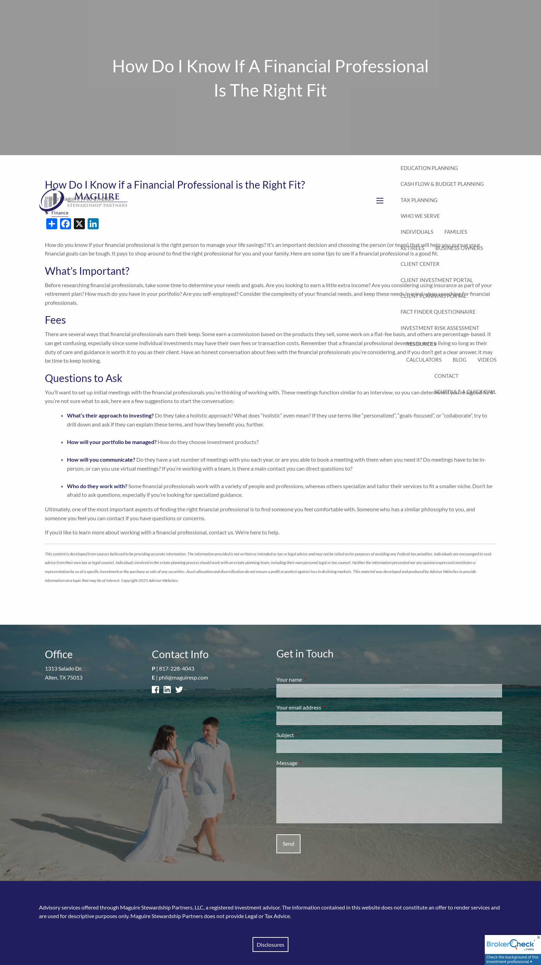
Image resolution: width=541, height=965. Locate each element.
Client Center (420, 264)
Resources (421, 344)
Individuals (417, 232)
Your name (314, 679)
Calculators (424, 359)
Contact (446, 376)
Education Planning (429, 168)
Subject (310, 735)
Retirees (412, 248)
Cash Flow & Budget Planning (442, 184)
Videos (487, 359)
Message (311, 763)
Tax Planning (419, 200)
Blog (459, 359)
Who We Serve (420, 216)
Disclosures (270, 944)
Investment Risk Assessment (440, 328)
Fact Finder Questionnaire (438, 312)
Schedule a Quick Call (465, 392)
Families (455, 232)
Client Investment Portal (437, 280)
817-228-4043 (176, 668)
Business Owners (459, 248)
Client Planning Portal (433, 296)
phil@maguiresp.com (183, 677)
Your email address (323, 707)
